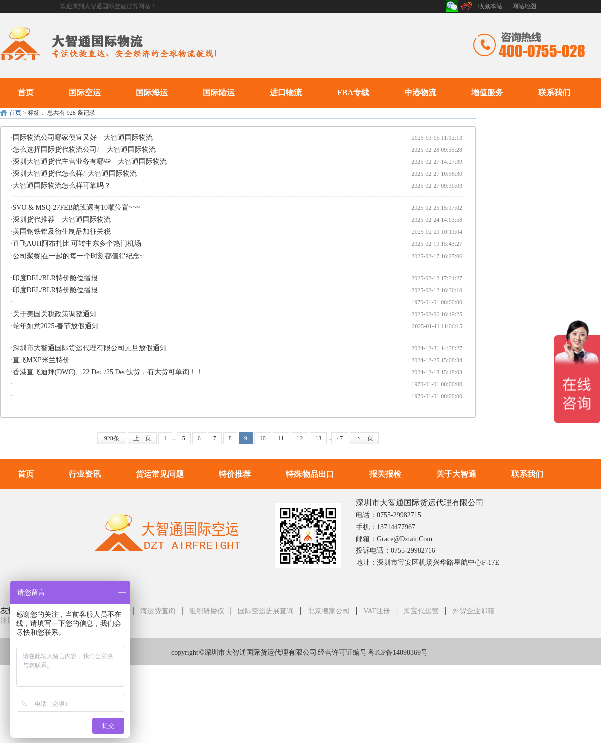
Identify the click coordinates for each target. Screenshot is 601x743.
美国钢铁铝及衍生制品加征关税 (62, 231)
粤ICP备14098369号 (398, 652)
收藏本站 (490, 6)
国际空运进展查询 (266, 611)
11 (281, 438)
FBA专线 (353, 92)
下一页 (364, 438)
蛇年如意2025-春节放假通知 (56, 326)
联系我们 (554, 92)
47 (340, 438)
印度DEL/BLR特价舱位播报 (55, 278)
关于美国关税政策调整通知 (55, 314)
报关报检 (385, 474)
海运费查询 (157, 611)
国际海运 (152, 92)
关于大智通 (456, 474)
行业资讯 (85, 474)
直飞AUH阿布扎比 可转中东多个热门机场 (77, 243)
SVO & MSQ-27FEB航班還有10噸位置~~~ (76, 207)
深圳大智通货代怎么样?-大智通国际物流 (75, 173)
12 (299, 438)
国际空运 (85, 92)
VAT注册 (376, 611)
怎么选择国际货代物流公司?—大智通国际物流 (84, 149)
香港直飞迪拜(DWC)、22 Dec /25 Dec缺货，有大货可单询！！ (108, 372)
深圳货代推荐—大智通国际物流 (62, 219)
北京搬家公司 (329, 611)
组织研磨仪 (206, 611)
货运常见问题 (160, 474)
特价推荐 (235, 474)
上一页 (142, 438)
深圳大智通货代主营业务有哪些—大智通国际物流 (90, 161)
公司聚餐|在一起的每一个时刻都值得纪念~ (78, 256)
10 (263, 438)
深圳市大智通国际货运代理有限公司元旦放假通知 (90, 348)
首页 (26, 92)
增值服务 (487, 92)
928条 (111, 438)
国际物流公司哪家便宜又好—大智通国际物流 (83, 137)
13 (318, 438)
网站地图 (524, 6)
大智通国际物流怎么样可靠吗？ (62, 185)
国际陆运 (219, 92)
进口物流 (286, 92)
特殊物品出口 (310, 474)
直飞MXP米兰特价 (41, 360)
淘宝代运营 (421, 611)
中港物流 (420, 92)
